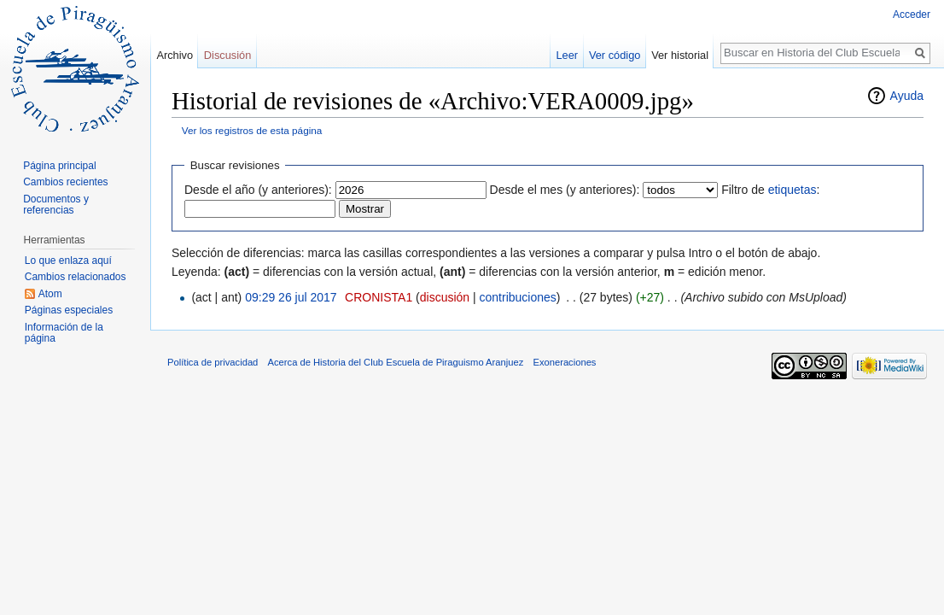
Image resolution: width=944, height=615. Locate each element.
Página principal (59, 166)
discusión (444, 297)
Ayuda (907, 95)
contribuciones (518, 297)
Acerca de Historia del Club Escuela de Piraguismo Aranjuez (396, 362)
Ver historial (679, 55)
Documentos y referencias (56, 205)
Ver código (614, 55)
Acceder (911, 14)
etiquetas (792, 189)
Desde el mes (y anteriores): (565, 189)
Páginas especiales (69, 310)
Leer (567, 55)
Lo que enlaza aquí (68, 260)
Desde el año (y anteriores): (258, 189)
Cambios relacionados (75, 277)
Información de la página (64, 333)
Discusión (227, 55)
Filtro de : (770, 189)
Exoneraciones (564, 362)
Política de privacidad (212, 362)
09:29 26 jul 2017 (290, 297)
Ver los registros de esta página (252, 130)
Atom (50, 294)
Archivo (174, 55)
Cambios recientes (65, 182)
